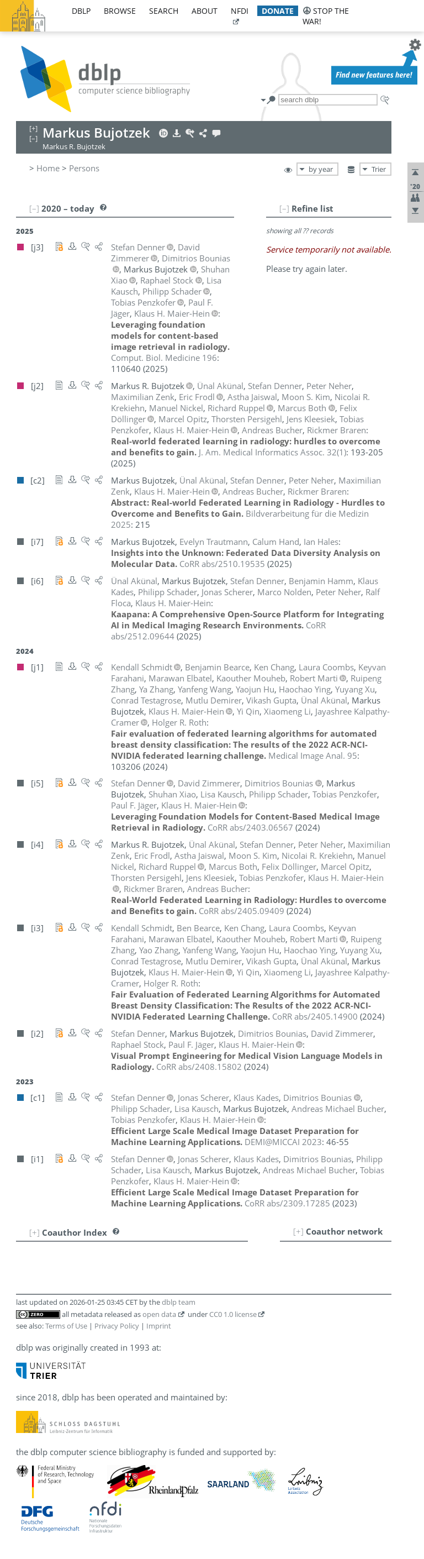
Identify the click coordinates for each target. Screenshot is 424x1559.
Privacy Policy (116, 1326)
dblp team (178, 1302)
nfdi (239, 11)
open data (159, 1314)
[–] (284, 208)
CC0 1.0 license (233, 1314)
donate (278, 11)
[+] (298, 1231)
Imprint (158, 1326)
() (272, 452)
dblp (81, 11)
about (205, 11)
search (163, 11)
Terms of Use (66, 1326)
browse (120, 11)
